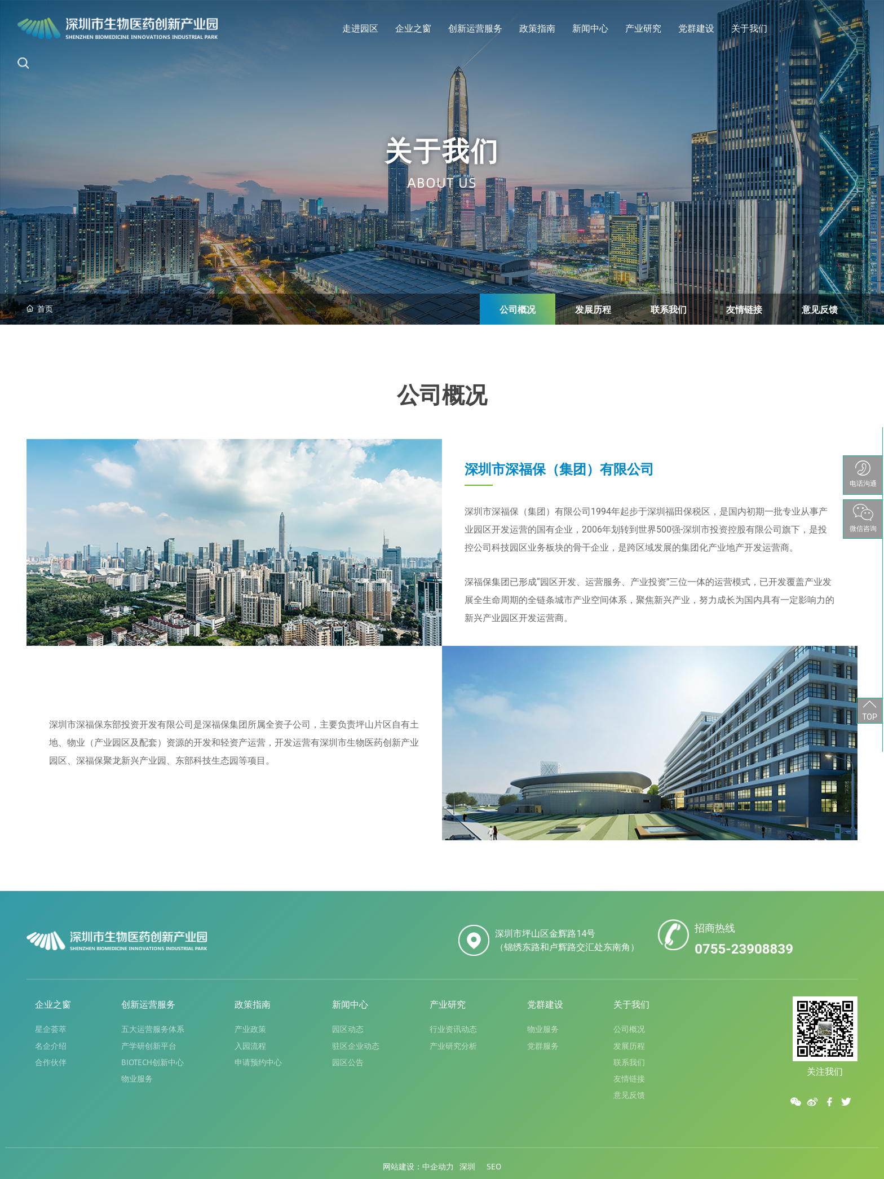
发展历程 (593, 309)
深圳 (467, 1166)
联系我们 (669, 309)
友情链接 (744, 309)
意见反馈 (820, 309)
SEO (494, 1166)
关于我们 (442, 149)
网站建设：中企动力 (418, 1166)
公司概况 (518, 309)
